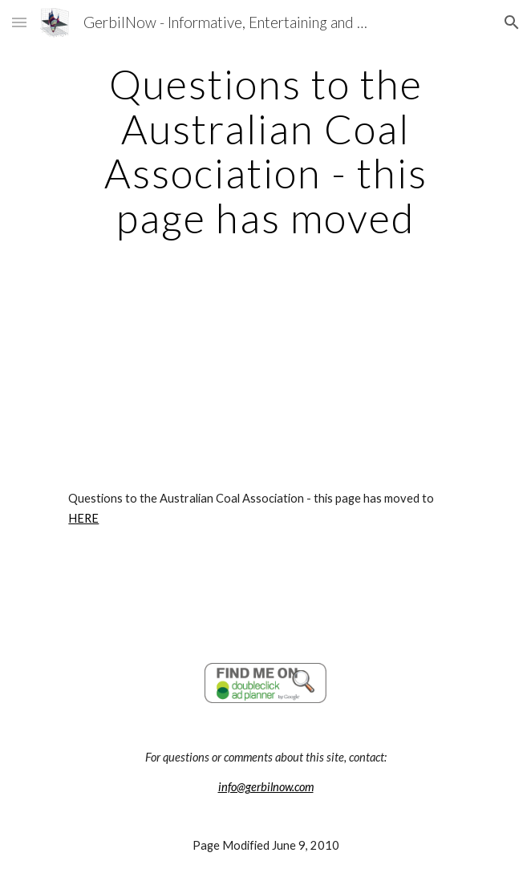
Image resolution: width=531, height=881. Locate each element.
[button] (19, 22)
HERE (83, 518)
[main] (265, 151)
